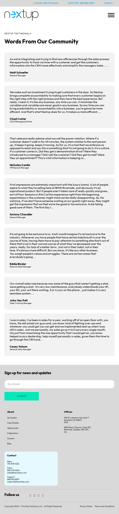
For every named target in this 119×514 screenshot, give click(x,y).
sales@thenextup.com (17, 473)
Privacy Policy (86, 506)
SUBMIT (22, 396)
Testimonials (12, 428)
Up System (12, 418)
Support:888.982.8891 (13, 478)
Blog (9, 444)
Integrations (12, 433)
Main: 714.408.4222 (13, 463)
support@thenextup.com (18, 482)
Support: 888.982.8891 (81, 3)
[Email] (59, 384)
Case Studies (13, 423)
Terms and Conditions (105, 506)
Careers (10, 438)
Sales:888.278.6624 (13, 469)
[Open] (111, 15)
